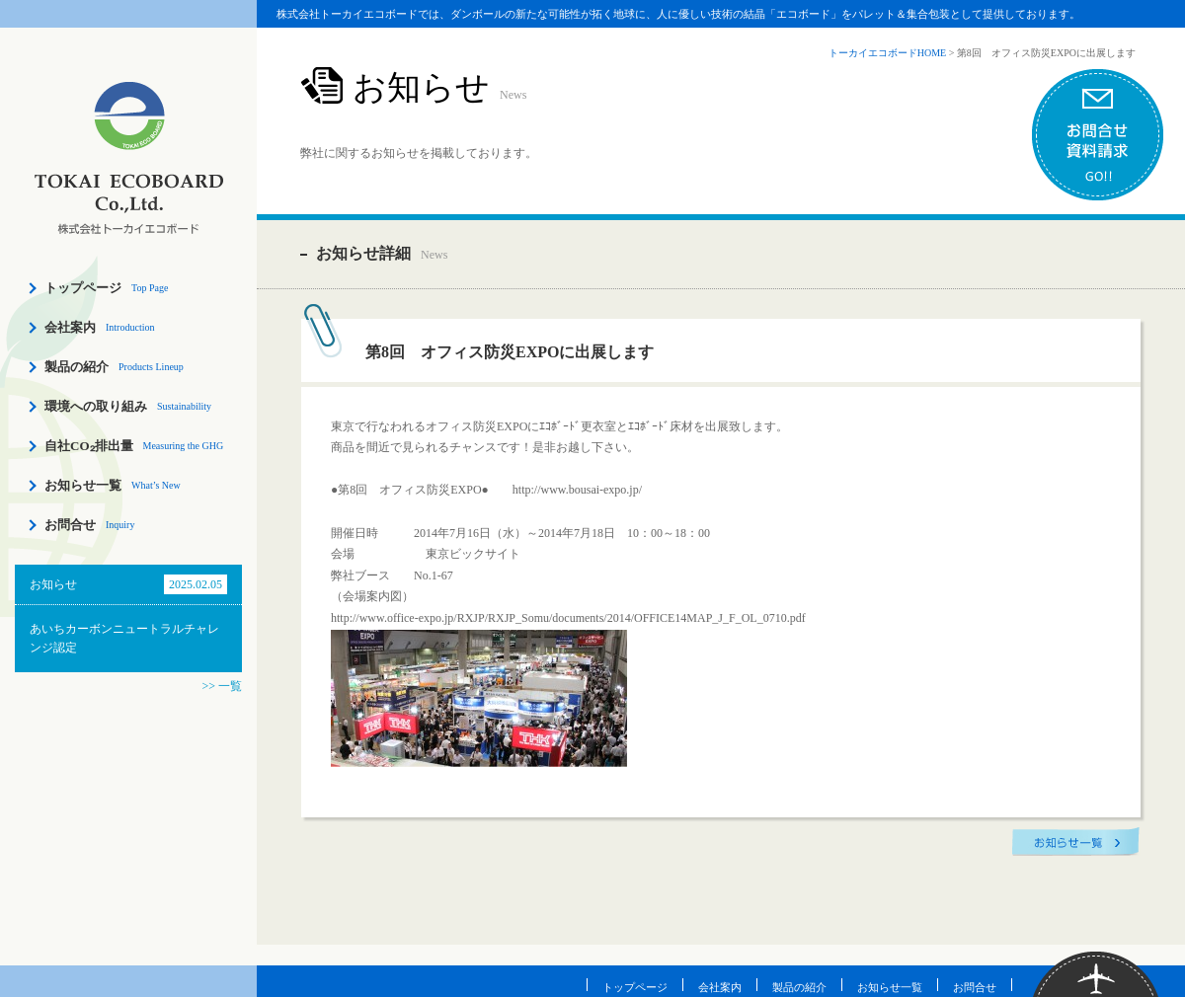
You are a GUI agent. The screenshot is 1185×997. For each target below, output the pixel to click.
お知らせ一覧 (82, 485)
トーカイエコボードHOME (887, 52)
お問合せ (70, 524)
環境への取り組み (95, 406)
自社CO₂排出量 (88, 445)
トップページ (82, 287)
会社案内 (70, 327)
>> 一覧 (221, 686)
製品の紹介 (76, 366)
